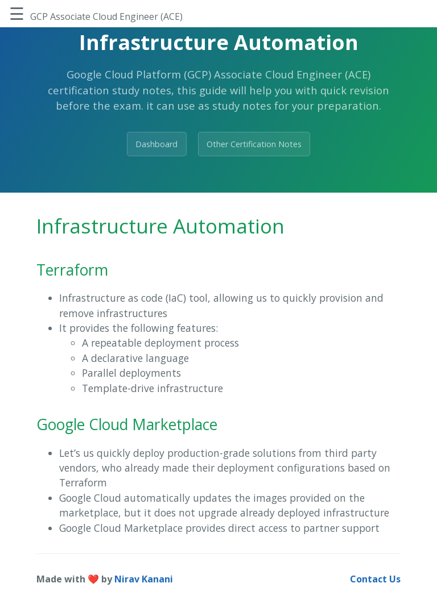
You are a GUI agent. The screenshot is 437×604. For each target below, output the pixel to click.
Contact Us (375, 579)
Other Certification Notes (254, 144)
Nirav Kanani (143, 579)
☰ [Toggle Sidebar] (16, 13)
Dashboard (156, 144)
